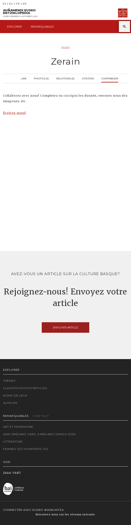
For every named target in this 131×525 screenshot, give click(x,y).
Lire (24, 78)
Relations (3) (65, 78)
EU (11, 4)
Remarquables (42, 26)
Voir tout (41, 415)
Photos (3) (41, 78)
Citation (88, 78)
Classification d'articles (25, 388)
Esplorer (14, 26)
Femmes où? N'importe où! (25, 449)
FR (18, 4)
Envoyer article (65, 327)
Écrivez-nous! (14, 113)
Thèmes (9, 380)
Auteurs (10, 402)
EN (25, 4)
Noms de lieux (15, 395)
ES (4, 4)
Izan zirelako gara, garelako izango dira (39, 434)
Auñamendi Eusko (20, 13)
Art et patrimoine (18, 426)
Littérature (13, 441)
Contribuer (109, 78)
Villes (65, 47)
